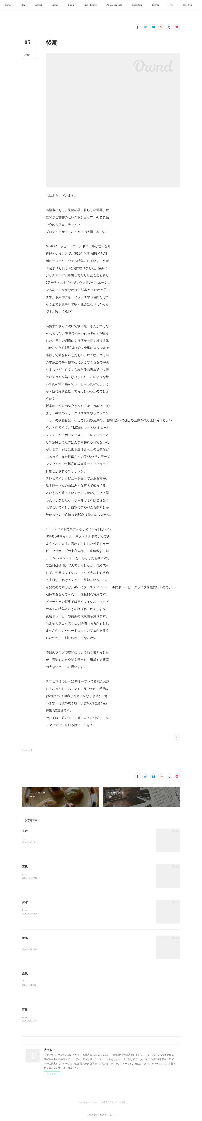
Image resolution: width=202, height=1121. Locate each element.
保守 (25, 902)
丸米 (25, 830)
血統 (25, 973)
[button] (17, 5)
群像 (25, 1009)
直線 (25, 866)
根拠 (25, 937)
